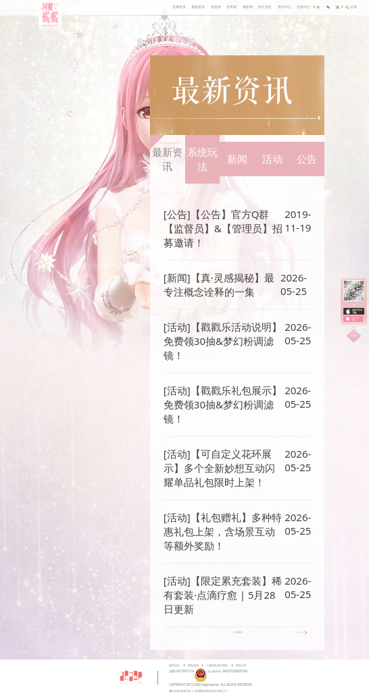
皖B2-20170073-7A (181, 671)
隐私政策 (193, 665)
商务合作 (241, 665)
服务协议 (174, 665)
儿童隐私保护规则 (217, 665)
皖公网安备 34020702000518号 (221, 671)
